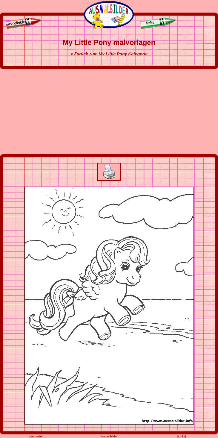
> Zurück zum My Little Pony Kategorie (109, 53)
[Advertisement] (109, 112)
